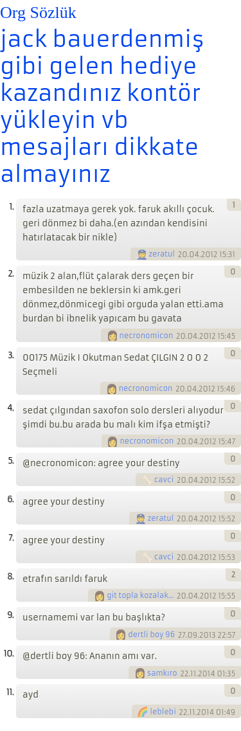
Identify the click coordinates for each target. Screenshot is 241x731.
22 (184, 673)
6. (10, 499)
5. (10, 460)
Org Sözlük (38, 12)
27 (182, 634)
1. (11, 206)
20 (183, 254)
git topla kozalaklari (141, 595)
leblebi (162, 711)
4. (10, 407)
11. (9, 692)
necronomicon (147, 335)
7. (10, 537)
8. (10, 576)
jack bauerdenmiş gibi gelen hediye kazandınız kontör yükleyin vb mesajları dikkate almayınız (102, 107)
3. (10, 355)
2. (10, 273)
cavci (164, 479)
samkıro (162, 673)
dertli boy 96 (151, 634)
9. (10, 614)
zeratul (162, 253)
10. (8, 653)
